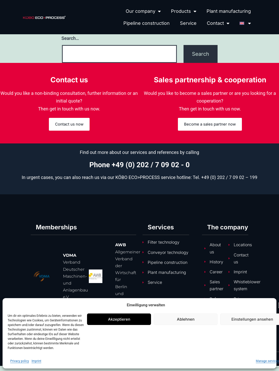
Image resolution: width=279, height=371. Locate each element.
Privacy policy (19, 361)
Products (183, 11)
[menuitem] (245, 23)
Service (188, 23)
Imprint (36, 361)
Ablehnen (186, 319)
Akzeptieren (119, 319)
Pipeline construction (146, 23)
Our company (143, 11)
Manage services (267, 361)
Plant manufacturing (229, 11)
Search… (70, 38)
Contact (218, 23)
